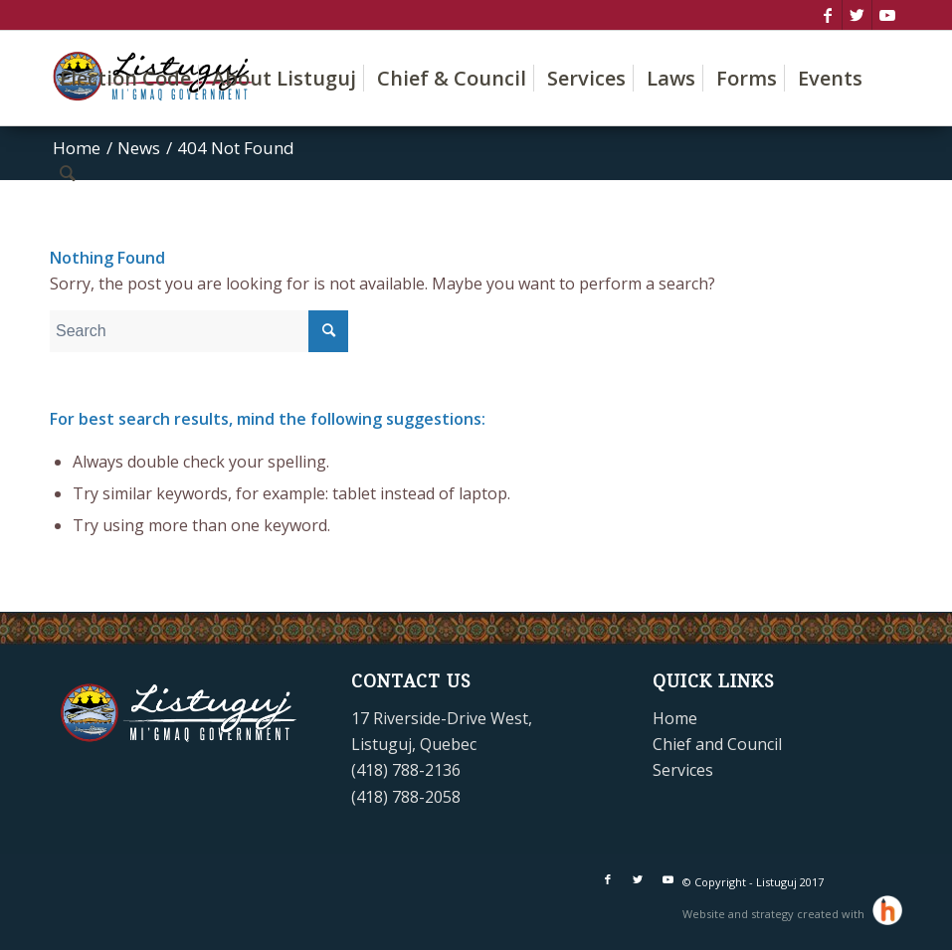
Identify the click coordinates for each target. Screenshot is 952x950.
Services (683, 770)
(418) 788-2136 (406, 770)
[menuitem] (125, 78)
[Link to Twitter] (857, 15)
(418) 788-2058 (406, 797)
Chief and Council (717, 744)
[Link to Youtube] (887, 15)
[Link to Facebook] (827, 15)
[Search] (68, 172)
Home (675, 718)
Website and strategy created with (774, 913)
